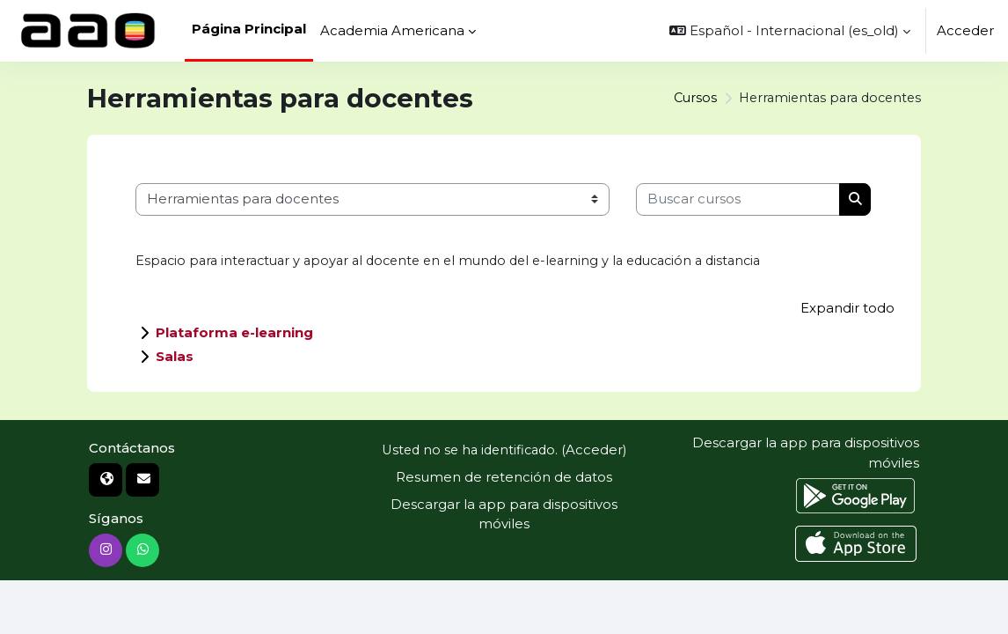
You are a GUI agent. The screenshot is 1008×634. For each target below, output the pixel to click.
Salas (175, 357)
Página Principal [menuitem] (249, 29)
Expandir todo (847, 309)
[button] (790, 31)
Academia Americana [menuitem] (392, 31)
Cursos (684, 98)
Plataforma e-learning (234, 333)
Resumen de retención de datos (504, 477)
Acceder (965, 31)
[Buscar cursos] (738, 199)
